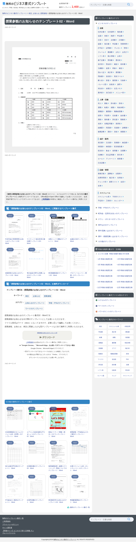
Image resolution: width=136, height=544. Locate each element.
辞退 (107, 80)
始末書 (122, 115)
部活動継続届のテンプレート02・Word (57, 274)
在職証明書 (108, 124)
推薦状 (122, 132)
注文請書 (101, 163)
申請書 (114, 44)
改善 (107, 68)
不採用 (106, 115)
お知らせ (36, 13)
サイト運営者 (7, 528)
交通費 (122, 151)
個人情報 (111, 56)
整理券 (114, 80)
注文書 (108, 142)
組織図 (100, 128)
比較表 (111, 84)
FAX (127, 359)
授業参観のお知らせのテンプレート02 (47, 332)
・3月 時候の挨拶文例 (104, 265)
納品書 (124, 142)
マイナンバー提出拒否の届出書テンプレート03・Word (36, 241)
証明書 (108, 48)
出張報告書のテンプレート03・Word (36, 467)
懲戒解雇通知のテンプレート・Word (79, 501)
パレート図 (102, 84)
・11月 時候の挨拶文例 (104, 287)
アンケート (110, 159)
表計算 (110, 72)
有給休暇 (120, 107)
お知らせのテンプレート (35, 303)
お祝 (119, 56)
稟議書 (110, 52)
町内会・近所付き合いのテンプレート (113, 213)
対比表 (100, 88)
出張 (99, 40)
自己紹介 (109, 93)
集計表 (111, 178)
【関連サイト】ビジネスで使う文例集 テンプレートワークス (18, 532)
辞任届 (114, 119)
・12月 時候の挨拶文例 (123, 287)
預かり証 (101, 72)
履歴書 (108, 111)
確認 (115, 64)
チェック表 (102, 182)
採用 (99, 115)
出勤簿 (118, 174)
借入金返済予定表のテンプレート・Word (14, 467)
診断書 (124, 128)
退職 (99, 107)
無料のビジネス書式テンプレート (14, 13)
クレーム (101, 52)
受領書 (110, 60)
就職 (112, 107)
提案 (99, 44)
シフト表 (101, 56)
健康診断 (101, 132)
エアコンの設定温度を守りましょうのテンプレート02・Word (36, 434)
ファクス (100, 359)
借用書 (114, 151)
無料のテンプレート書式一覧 (80, 507)
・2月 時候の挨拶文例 (124, 259)
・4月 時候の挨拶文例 (124, 265)
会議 (99, 36)
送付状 (100, 64)
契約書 (106, 119)
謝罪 (119, 84)
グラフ (114, 348)
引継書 (100, 68)
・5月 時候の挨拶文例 (104, 270)
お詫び (124, 52)
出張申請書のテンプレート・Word (35, 501)
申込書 (119, 36)
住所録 (119, 178)
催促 (120, 68)
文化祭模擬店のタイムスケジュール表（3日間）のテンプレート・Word (14, 434)
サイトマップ (127, 376)
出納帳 (100, 155)
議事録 (110, 174)
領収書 (100, 146)
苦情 (125, 48)
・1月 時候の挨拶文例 (104, 259)
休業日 (108, 88)
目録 (115, 132)
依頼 (106, 36)
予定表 (100, 201)
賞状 (109, 132)
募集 (106, 103)
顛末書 (122, 64)
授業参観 (43, 13)
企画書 (113, 40)
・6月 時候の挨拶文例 (124, 270)
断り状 (100, 80)
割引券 (119, 155)
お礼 (117, 52)
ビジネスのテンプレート (107, 23)
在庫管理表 (102, 178)
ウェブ (114, 376)
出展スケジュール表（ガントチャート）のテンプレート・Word (79, 468)
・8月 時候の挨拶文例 (124, 276)
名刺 (99, 124)
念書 (127, 365)
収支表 (100, 151)
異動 (99, 119)
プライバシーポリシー (10, 524)
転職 (106, 107)
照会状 (108, 64)
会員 (122, 182)
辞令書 (113, 103)
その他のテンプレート (107, 241)
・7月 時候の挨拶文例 (104, 276)
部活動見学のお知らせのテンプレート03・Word (57, 501)
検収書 (108, 146)
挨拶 (112, 36)
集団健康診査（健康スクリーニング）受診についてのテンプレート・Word (57, 468)
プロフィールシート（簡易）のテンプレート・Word (78, 275)
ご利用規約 (45, 199)
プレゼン (117, 48)
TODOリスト (117, 197)
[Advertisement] (47, 34)
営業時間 (123, 44)
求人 (99, 103)
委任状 (118, 60)
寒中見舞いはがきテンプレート (110, 231)
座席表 (118, 124)
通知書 (127, 332)
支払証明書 (110, 155)
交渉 (106, 40)
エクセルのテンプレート (107, 300)
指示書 (106, 44)
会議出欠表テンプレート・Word (79, 240)
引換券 (122, 80)
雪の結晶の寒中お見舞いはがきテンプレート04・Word (36, 275)
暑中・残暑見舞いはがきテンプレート (113, 236)
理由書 (100, 76)
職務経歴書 (118, 111)
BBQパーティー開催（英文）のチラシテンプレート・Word (56, 434)
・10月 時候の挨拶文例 (123, 282)
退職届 (100, 111)
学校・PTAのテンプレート (59, 303)
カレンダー (118, 201)
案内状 (100, 93)
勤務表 (122, 119)
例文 (30, 13)
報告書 (119, 32)
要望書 (118, 72)
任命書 (114, 115)
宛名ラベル (118, 76)
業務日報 (101, 174)
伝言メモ (117, 88)
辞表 (120, 103)
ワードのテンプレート (34, 309)
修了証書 (101, 60)
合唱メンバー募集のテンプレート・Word (57, 240)
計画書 (121, 40)
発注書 (100, 142)
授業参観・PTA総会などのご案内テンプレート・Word (79, 434)
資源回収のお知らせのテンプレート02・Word (14, 274)
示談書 (116, 128)
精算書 (119, 159)
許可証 (100, 48)
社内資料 (111, 32)
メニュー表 (120, 93)
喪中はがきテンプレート (107, 225)
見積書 (116, 142)
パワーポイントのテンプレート (109, 311)
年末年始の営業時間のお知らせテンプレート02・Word (14, 241)
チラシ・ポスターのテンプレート (111, 219)
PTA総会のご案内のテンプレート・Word (14, 501)
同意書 (108, 128)
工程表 (108, 201)
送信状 (108, 76)
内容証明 (127, 326)
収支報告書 (118, 146)
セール (100, 159)
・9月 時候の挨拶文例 (104, 282)
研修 (114, 68)
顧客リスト (113, 182)
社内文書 (101, 32)
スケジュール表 (103, 197)
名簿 (99, 186)
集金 (107, 151)
